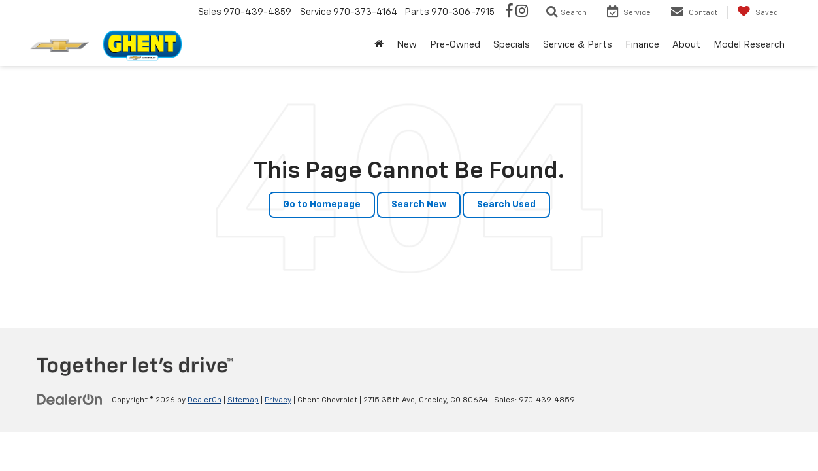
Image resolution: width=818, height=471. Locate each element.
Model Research (749, 45)
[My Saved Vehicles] (757, 12)
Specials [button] (511, 45)
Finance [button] (642, 45)
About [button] (686, 45)
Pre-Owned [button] (455, 45)
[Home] (379, 45)
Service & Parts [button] (577, 45)
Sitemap (243, 400)
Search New (418, 204)
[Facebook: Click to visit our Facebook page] (509, 12)
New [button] (407, 45)
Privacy (278, 400)
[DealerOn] (70, 399)
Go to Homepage (322, 204)
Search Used (506, 204)
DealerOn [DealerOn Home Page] (204, 400)
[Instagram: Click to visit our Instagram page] (521, 12)
